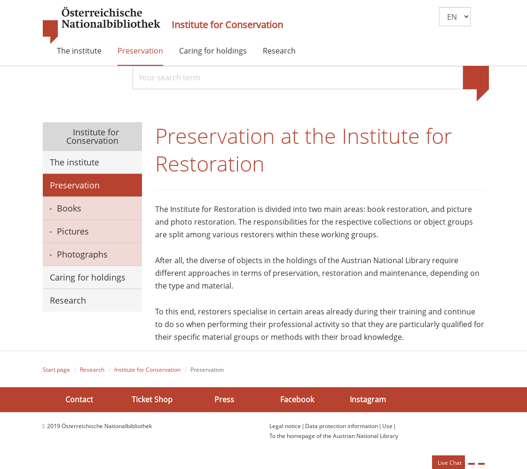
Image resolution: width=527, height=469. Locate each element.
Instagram (368, 399)
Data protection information (341, 426)
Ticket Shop (152, 399)
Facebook (297, 399)
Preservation (140, 51)
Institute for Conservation (227, 25)
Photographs (82, 254)
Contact (79, 399)
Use (387, 426)
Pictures (73, 231)
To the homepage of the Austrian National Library (333, 436)
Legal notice (285, 426)
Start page (56, 370)
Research (279, 51)
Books (69, 208)
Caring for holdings (213, 51)
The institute (79, 51)
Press (224, 399)
